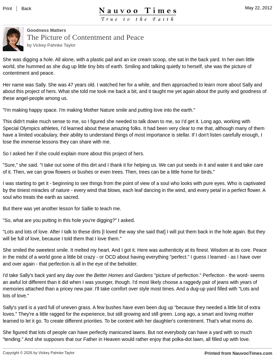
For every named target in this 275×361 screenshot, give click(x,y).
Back (26, 8)
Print (7, 8)
